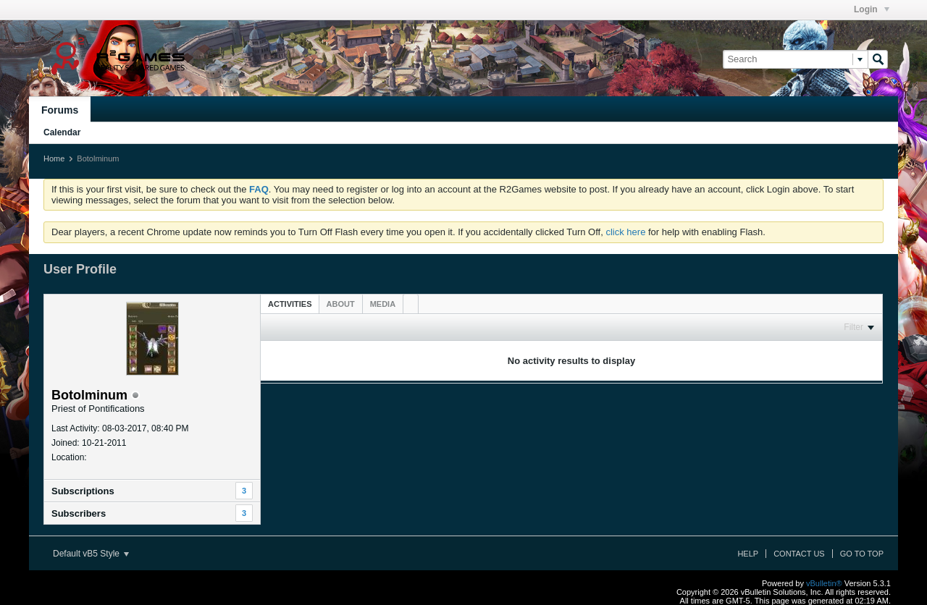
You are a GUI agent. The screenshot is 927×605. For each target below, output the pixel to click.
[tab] (290, 303)
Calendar (61, 132)
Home (53, 158)
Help (747, 553)
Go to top (862, 553)
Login (871, 9)
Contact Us (799, 553)
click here (625, 232)
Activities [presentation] (290, 304)
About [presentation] (341, 304)
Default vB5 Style (91, 554)
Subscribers (78, 513)
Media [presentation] (382, 304)
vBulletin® (824, 583)
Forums (59, 110)
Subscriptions (82, 491)
